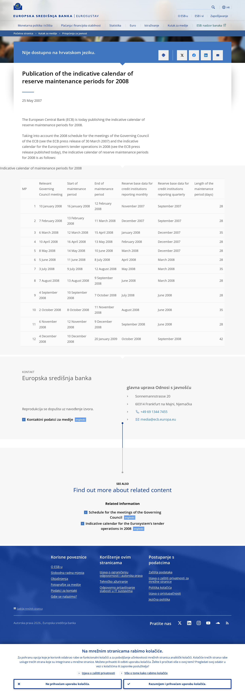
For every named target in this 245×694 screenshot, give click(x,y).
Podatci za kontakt (64, 590)
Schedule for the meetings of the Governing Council (125, 515)
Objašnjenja (59, 579)
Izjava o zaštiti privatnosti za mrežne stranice (169, 580)
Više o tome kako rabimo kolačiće (146, 673)
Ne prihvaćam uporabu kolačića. (68, 684)
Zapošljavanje (219, 16)
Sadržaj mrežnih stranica (30, 608)
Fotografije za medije (66, 585)
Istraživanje (151, 25)
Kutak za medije (178, 25)
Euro (133, 25)
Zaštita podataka (160, 572)
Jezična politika (159, 599)
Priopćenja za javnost (74, 33)
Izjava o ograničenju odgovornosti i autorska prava (121, 574)
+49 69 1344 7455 (154, 411)
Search (213, 7)
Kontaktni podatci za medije (50, 419)
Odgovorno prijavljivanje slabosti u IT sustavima (117, 589)
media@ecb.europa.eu (158, 419)
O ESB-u (183, 16)
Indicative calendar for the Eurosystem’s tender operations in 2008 (125, 526)
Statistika (115, 25)
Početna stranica (23, 33)
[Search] (193, 6)
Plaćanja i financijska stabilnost (81, 25)
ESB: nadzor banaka (212, 25)
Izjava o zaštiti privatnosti (98, 673)
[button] (219, 7)
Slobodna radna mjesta (67, 573)
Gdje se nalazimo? (64, 596)
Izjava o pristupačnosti (165, 593)
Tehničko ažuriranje (114, 581)
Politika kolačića (160, 587)
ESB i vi (199, 16)
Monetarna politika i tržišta (35, 25)
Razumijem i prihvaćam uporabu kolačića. (177, 684)
